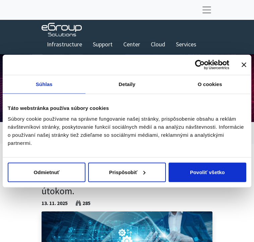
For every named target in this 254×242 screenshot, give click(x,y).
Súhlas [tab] (44, 84)
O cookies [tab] (210, 84)
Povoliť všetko (207, 172)
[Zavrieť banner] (244, 65)
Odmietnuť (47, 172)
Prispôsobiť (127, 172)
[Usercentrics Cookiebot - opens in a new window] (200, 65)
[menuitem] (64, 44)
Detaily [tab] (127, 84)
